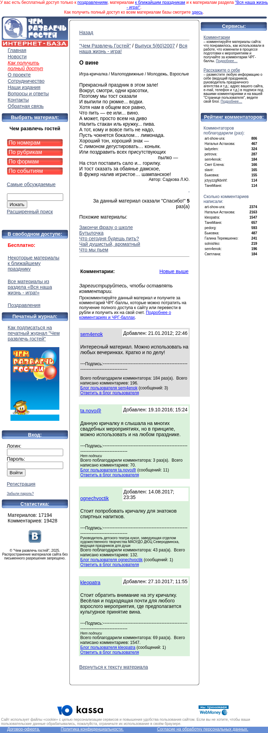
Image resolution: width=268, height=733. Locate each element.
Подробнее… (227, 61)
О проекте (19, 75)
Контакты (18, 100)
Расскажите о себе (221, 70)
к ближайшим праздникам (160, 2)
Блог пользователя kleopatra (107, 647)
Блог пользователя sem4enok (108, 388)
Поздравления (24, 305)
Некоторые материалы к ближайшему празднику (33, 263)
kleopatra (90, 582)
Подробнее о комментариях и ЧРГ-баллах (125, 315)
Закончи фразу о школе (106, 227)
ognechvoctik (94, 498)
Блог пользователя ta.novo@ (108, 470)
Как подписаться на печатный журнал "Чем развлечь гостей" (35, 373)
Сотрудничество (26, 81)
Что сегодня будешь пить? (109, 238)
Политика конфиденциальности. (92, 729)
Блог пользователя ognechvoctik (111, 559)
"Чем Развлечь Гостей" (105, 46)
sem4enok (91, 334)
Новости (17, 56)
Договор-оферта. (23, 729)
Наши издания (24, 87)
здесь (197, 12)
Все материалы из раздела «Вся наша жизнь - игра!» (30, 287)
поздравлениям (92, 2)
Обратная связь (26, 106)
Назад (86, 32)
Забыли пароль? (20, 494)
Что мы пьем (93, 249)
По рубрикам (25, 152)
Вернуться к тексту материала (113, 667)
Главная (17, 50)
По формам (24, 161)
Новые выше (174, 271)
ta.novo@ (90, 410)
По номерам (24, 143)
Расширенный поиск (30, 211)
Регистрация (21, 484)
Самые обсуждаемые (31, 184)
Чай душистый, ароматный (109, 244)
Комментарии (216, 37)
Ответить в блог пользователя (109, 392)
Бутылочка (91, 233)
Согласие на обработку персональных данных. (202, 729)
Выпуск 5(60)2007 (155, 46)
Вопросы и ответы (28, 93)
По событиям (26, 171)
